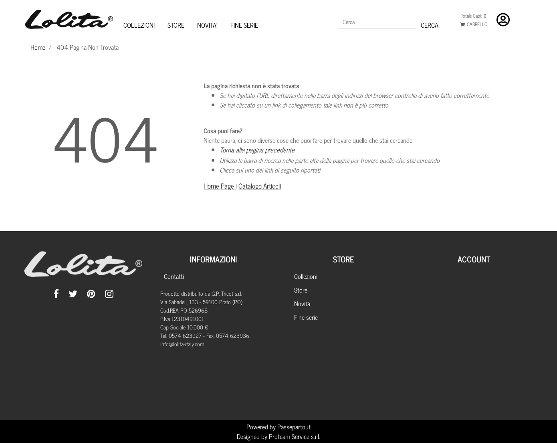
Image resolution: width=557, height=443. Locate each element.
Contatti (174, 276)
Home (37, 47)
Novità (302, 303)
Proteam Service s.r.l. (294, 436)
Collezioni (305, 276)
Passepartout (294, 426)
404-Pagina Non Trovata (88, 47)
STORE (176, 25)
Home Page (220, 185)
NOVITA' (207, 25)
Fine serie (306, 317)
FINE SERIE (244, 25)
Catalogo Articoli (259, 185)
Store (300, 289)
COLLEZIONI (139, 25)
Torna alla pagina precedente (257, 149)
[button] (429, 25)
